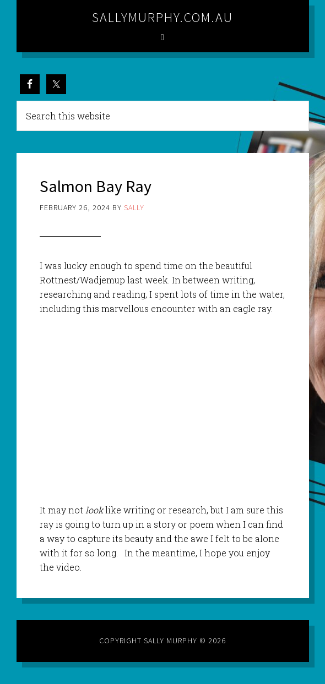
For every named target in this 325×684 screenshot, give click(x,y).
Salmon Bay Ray (95, 186)
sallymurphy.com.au (162, 17)
